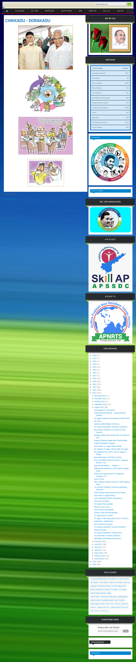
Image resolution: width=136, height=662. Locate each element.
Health (93, 607)
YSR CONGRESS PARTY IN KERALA (108, 498)
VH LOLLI (97, 421)
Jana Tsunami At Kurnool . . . (104, 524)
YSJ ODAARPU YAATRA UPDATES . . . (108, 536)
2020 (95, 367)
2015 (95, 381)
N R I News (122, 589)
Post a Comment (10, 199)
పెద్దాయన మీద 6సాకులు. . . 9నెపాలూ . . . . (108, 466)
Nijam (109, 593)
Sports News (96, 600)
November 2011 (100, 399)
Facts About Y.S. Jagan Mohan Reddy (108, 446)
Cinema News (122, 597)
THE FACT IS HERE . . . (103, 501)
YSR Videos (104, 582)
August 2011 (99, 407)
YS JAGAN (19, 11)
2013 (95, 387)
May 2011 (98, 547)
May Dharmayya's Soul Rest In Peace (108, 457)
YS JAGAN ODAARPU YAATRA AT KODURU (110, 427)
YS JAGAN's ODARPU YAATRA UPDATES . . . (111, 527)
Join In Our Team (116, 582)
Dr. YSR (34, 11)
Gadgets (124, 604)
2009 (95, 564)
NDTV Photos (120, 600)
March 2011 (99, 553)
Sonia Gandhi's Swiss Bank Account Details (110, 493)
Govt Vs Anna (99, 479)
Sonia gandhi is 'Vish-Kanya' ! (105, 410)
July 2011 (98, 541)
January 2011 (99, 559)
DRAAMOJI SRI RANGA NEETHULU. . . (108, 539)
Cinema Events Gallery (119, 607)
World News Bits (97, 589)
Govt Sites (95, 611)
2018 (95, 373)
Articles (126, 582)
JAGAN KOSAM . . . (101, 530)
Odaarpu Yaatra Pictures (100, 586)
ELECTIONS (66, 11)
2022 (95, 361)
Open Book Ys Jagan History (104, 495)
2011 (95, 393)
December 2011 (100, 396)
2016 (95, 378)
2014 (95, 384)
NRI (80, 11)
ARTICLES (49, 11)
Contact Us (104, 611)
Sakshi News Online (98, 593)
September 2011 (100, 404)
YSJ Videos (95, 582)
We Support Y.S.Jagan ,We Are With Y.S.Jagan (111, 449)
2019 (95, 370)
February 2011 (100, 556)
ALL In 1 (106, 11)
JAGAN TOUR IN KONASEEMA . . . (107, 513)
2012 (95, 390)
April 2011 (98, 550)
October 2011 (99, 401)
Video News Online (98, 604)
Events (117, 604)
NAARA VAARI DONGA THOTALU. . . (108, 424)
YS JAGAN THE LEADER (103, 504)
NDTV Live (109, 604)
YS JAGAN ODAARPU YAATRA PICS (108, 533)
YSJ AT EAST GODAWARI (103, 510)
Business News (107, 600)
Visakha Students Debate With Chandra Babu (110, 440)
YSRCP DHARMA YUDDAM (104, 443)
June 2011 (98, 544)
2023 (95, 358)
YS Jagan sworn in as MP (103, 516)
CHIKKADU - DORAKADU (27, 20)
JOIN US (92, 11)
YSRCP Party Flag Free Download (103, 597)
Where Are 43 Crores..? (102, 507)
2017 (95, 376)
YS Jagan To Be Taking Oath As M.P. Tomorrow (111, 518)
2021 (95, 364)
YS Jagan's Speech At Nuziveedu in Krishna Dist (111, 418)
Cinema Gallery (103, 607)
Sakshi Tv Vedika (111, 589)
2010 (95, 562)
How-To (120, 11)
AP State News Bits (118, 586)
